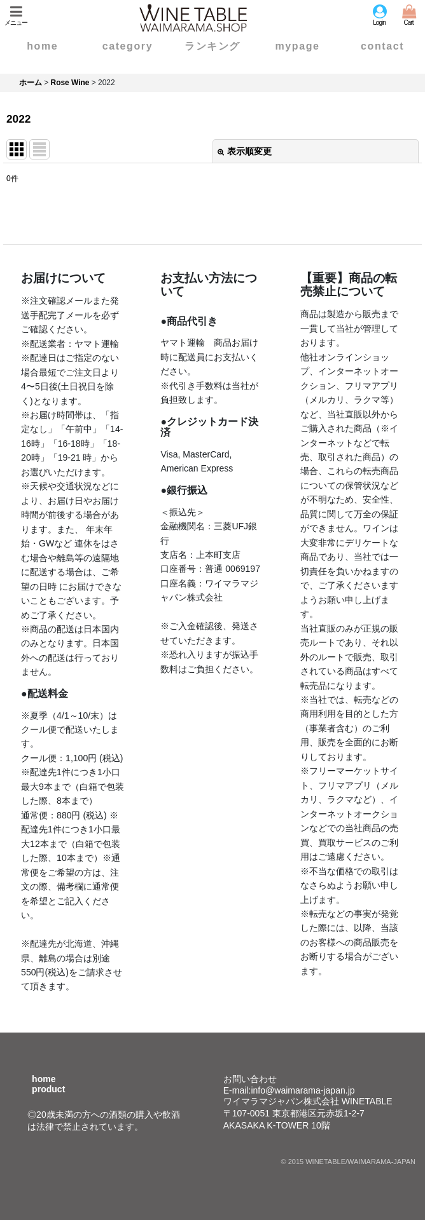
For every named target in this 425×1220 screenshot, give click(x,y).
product (48, 1089)
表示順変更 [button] (245, 151)
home (43, 1079)
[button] (16, 15)
